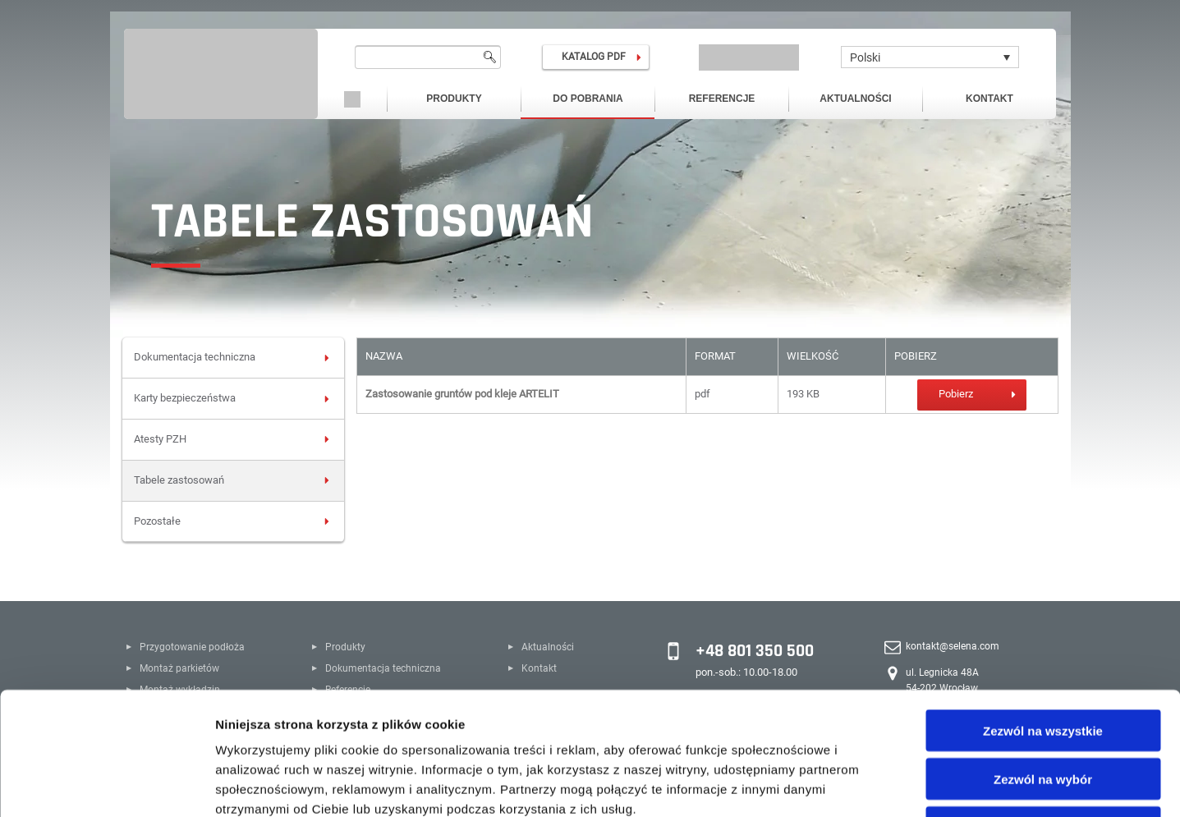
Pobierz (956, 394)
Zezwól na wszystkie (1043, 615)
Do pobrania (587, 98)
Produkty (453, 98)
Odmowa (1042, 712)
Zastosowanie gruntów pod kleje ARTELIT (462, 394)
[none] (930, 57)
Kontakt (989, 98)
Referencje (722, 98)
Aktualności (855, 98)
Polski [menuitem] (865, 57)
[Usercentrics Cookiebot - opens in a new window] (106, 785)
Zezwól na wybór (1043, 664)
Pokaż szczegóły (876, 785)
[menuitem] (930, 57)
